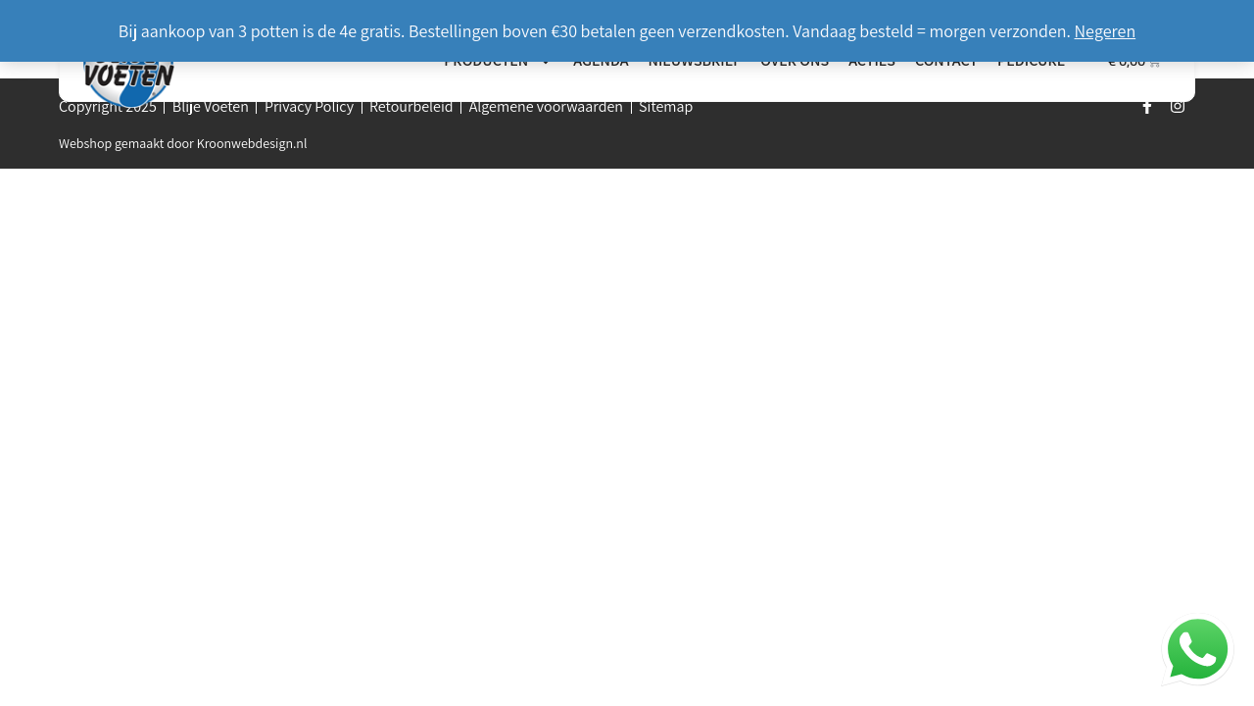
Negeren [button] (1105, 31)
